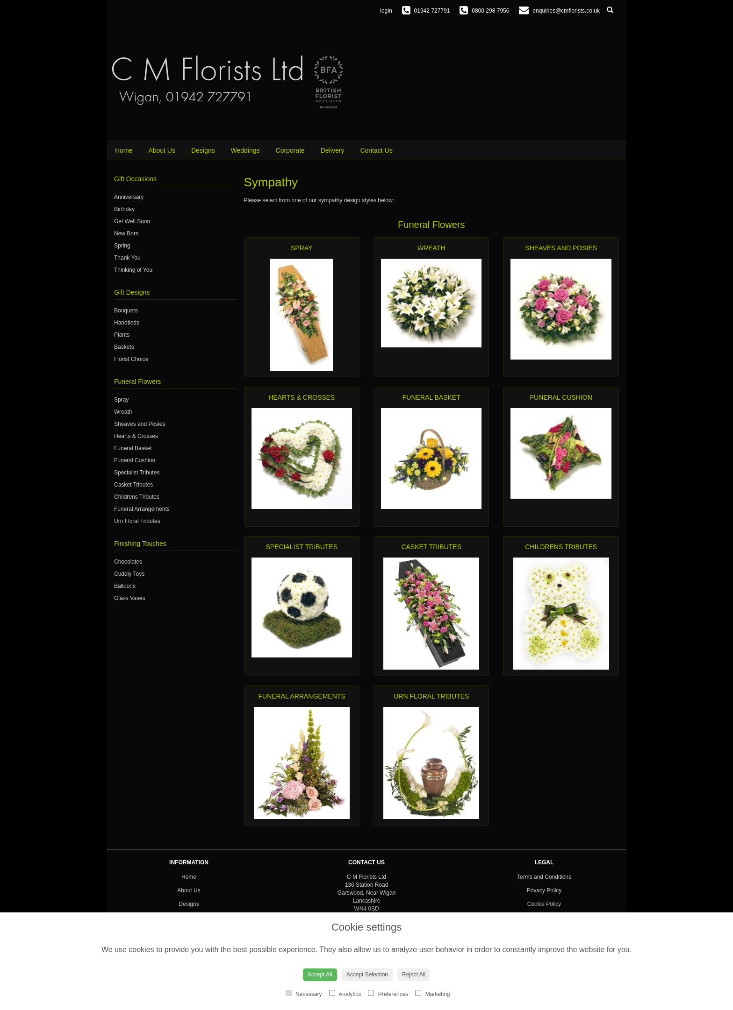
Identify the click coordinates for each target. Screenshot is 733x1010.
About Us (161, 150)
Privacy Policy (544, 890)
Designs (203, 150)
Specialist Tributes (136, 472)
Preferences (388, 993)
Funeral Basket (133, 448)
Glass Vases (129, 598)
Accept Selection (367, 974)
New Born (126, 233)
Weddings (245, 150)
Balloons (125, 586)
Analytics (345, 993)
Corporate (290, 150)
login (386, 10)
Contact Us (376, 150)
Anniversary (129, 197)
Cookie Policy (544, 904)
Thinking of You (133, 270)
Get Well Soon (132, 221)
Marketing (432, 993)
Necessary (304, 993)
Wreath (123, 412)
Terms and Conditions (544, 877)
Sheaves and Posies (139, 424)
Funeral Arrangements (142, 509)
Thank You (127, 257)
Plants (121, 335)
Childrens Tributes (136, 497)
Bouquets (126, 310)
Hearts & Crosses (136, 436)
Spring (122, 245)
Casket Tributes (133, 484)
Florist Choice (131, 359)
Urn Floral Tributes (137, 521)
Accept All (320, 974)
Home (123, 150)
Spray (121, 399)
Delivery (333, 150)
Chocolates (128, 561)
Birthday (124, 209)
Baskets (124, 347)
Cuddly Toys (129, 574)
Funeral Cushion (134, 460)
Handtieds (126, 322)
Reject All (413, 974)
